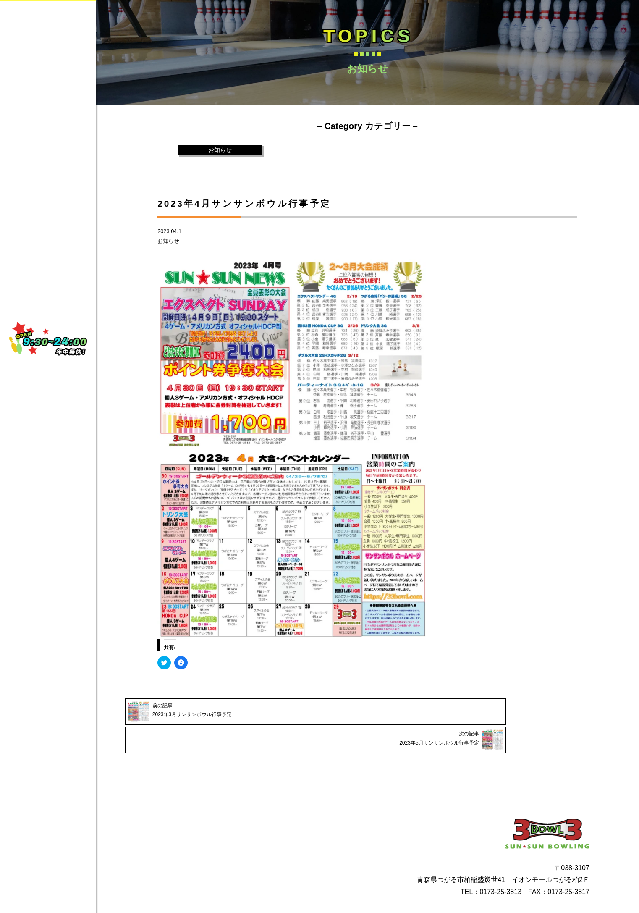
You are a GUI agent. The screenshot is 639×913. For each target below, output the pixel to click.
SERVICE (60, 144)
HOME (60, 80)
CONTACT (60, 176)
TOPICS (60, 207)
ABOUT (60, 112)
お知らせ (220, 150)
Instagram (47, 280)
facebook (45, 260)
